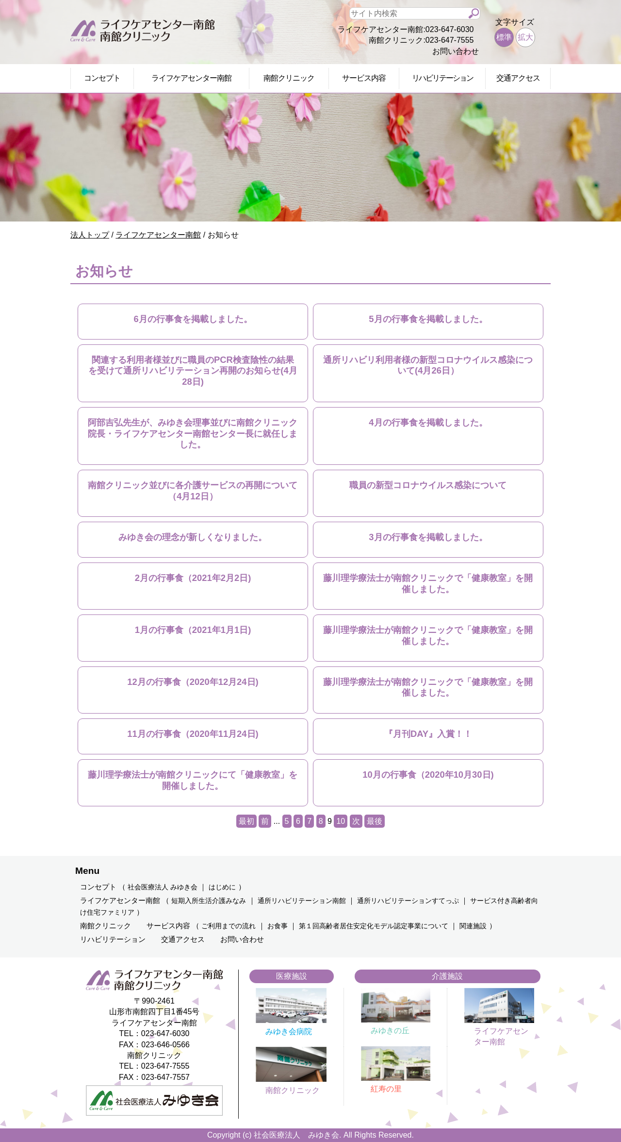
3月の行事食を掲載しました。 (428, 537)
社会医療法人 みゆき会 (162, 887)
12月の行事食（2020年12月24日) (192, 682)
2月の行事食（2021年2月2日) (193, 578)
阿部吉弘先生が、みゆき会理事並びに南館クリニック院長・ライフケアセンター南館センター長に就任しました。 (192, 433)
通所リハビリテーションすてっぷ (408, 900)
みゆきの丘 (390, 1030)
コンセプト (102, 78)
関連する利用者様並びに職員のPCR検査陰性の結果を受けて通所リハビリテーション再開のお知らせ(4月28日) (192, 371)
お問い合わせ (455, 51)
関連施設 (473, 926)
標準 (504, 37)
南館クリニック (288, 78)
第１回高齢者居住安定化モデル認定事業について (373, 926)
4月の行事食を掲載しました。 (428, 422)
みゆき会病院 (288, 1031)
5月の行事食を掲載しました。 (428, 319)
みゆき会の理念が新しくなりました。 (192, 537)
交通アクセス (518, 78)
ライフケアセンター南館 (191, 78)
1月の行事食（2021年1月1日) (193, 630)
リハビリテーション (442, 78)
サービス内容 (364, 78)
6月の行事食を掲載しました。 (192, 319)
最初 (246, 821)
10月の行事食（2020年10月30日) (427, 774)
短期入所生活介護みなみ (208, 900)
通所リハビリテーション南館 (302, 900)
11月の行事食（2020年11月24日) (192, 734)
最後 (374, 821)
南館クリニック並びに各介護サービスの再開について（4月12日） (192, 490)
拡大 (525, 37)
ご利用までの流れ (228, 926)
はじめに (222, 887)
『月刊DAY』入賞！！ (428, 734)
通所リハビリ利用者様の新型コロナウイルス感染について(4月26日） (428, 365)
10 (340, 821)
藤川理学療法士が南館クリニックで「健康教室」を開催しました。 (428, 583)
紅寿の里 (386, 1089)
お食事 (277, 926)
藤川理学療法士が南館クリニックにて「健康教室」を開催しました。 (192, 779)
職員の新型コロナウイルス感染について (428, 485)
